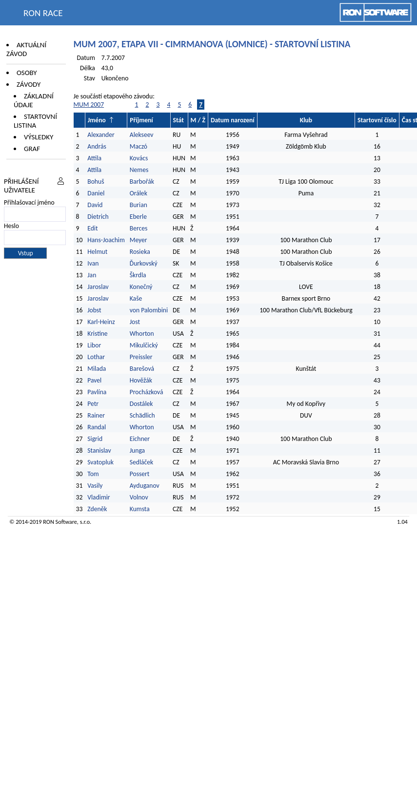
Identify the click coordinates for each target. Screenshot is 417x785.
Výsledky (38, 137)
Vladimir (98, 497)
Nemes (139, 170)
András (96, 146)
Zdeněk (97, 509)
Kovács (139, 158)
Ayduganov (144, 485)
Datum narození (233, 120)
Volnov (139, 497)
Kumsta (140, 509)
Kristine (97, 333)
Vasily (94, 485)
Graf (32, 148)
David (94, 205)
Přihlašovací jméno (29, 202)
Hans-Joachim (106, 240)
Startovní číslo (377, 120)
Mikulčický (144, 345)
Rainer (96, 415)
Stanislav (99, 450)
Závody (28, 84)
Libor (94, 345)
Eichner (140, 439)
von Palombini (149, 310)
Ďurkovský (144, 263)
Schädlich (142, 415)
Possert (140, 474)
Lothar (96, 357)
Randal (96, 427)
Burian (138, 205)
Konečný (141, 287)
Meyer (138, 240)
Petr (93, 404)
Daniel (95, 193)
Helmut (97, 252)
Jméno (97, 120)
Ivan (93, 263)
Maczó (138, 146)
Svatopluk (100, 462)
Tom (93, 474)
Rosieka (140, 252)
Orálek (138, 193)
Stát (178, 120)
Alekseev (142, 135)
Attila (94, 158)
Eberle (138, 216)
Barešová (142, 368)
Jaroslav (97, 287)
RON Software (60, 521)
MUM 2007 (89, 104)
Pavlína (96, 392)
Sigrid (94, 439)
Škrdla (138, 275)
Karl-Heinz (101, 322)
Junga (137, 450)
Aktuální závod (26, 49)
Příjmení (141, 120)
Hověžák (141, 380)
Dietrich (97, 216)
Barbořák (142, 181)
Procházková (146, 392)
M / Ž (198, 120)
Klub (306, 120)
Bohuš (95, 181)
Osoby (27, 72)
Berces (139, 228)
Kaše (136, 298)
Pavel (94, 380)
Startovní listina (35, 121)
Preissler (141, 357)
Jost (135, 322)
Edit (92, 228)
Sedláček (141, 462)
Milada (96, 368)
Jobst (94, 310)
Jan (91, 275)
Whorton (142, 333)
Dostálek (141, 404)
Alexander (100, 135)
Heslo (11, 226)
